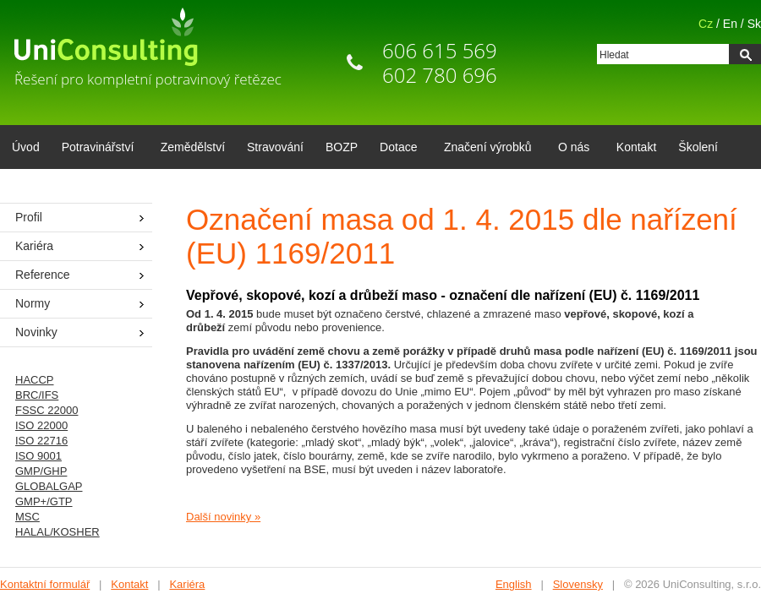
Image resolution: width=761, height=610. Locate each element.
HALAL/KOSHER (57, 532)
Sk (754, 23)
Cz (705, 23)
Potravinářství (95, 148)
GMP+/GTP (44, 501)
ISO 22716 (41, 440)
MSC (27, 516)
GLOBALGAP (48, 486)
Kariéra (34, 246)
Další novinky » (223, 516)
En (730, 23)
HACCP (34, 379)
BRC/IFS (36, 395)
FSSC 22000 (46, 410)
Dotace (395, 148)
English (513, 584)
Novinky (36, 332)
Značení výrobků (485, 148)
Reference (42, 274)
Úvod (26, 147)
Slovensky (578, 584)
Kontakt (636, 147)
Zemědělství (193, 147)
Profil (28, 217)
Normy (32, 303)
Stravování (275, 147)
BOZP (342, 147)
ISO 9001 (38, 455)
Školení (698, 147)
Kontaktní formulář (45, 584)
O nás (570, 148)
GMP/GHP (41, 471)
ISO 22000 (41, 425)
